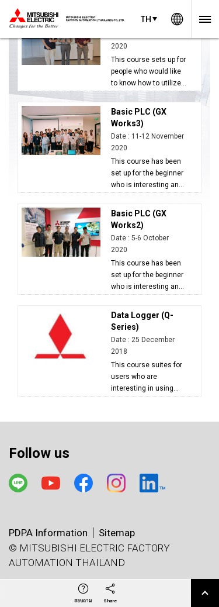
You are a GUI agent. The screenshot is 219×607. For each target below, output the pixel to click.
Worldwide (177, 19)
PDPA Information (48, 533)
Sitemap (117, 533)
